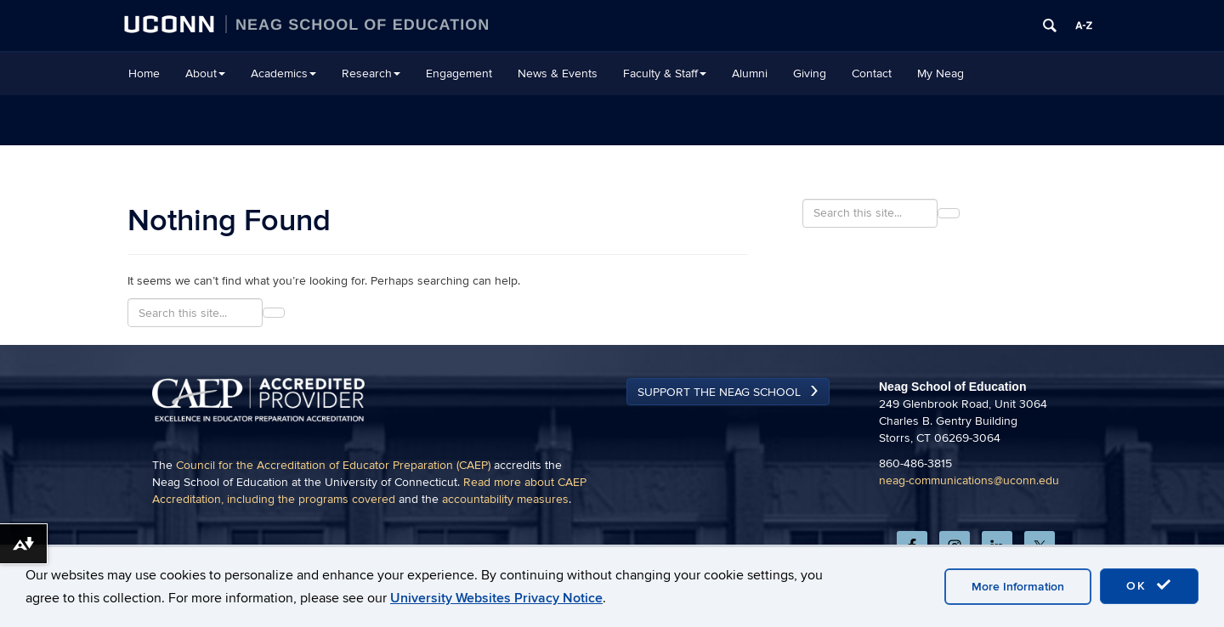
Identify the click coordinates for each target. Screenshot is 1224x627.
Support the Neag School (719, 392)
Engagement (459, 73)
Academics (283, 73)
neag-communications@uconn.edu (969, 480)
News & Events (558, 73)
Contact (872, 73)
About (205, 73)
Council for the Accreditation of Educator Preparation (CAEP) (333, 465)
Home (144, 73)
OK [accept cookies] (1149, 585)
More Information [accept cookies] (1018, 586)
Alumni (750, 73)
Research (371, 73)
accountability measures (505, 499)
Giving (809, 73)
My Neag (940, 73)
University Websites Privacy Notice (496, 598)
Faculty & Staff (664, 73)
